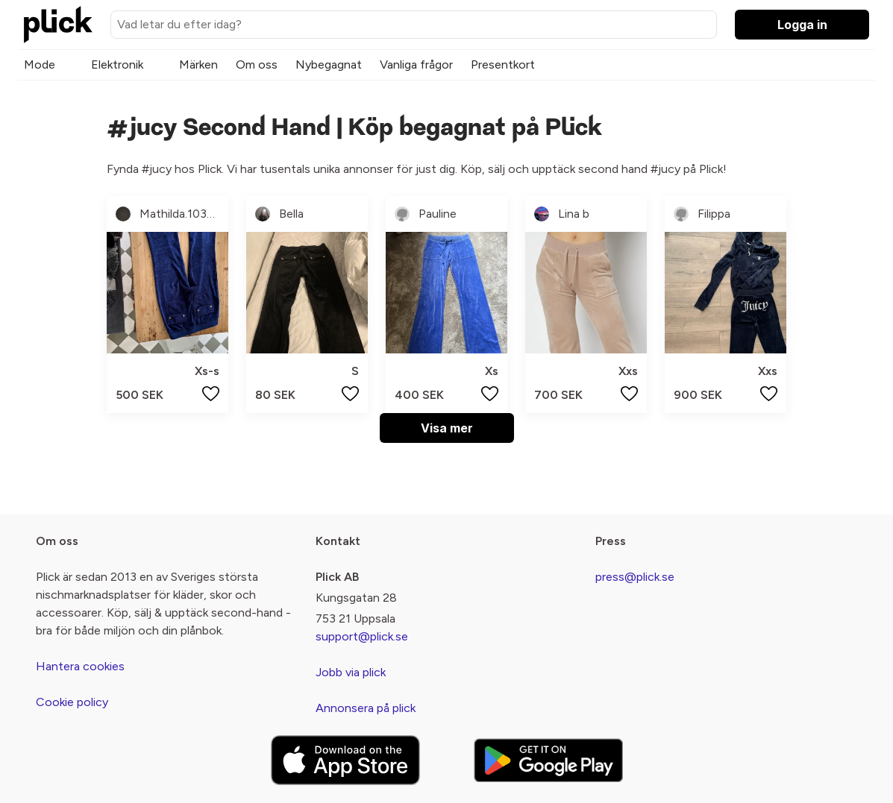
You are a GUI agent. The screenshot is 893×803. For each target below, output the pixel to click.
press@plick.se (634, 577)
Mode (39, 64)
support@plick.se (362, 636)
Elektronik (117, 64)
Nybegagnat (328, 64)
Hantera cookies (80, 666)
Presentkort (503, 64)
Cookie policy (72, 702)
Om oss (257, 64)
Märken (198, 64)
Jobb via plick (351, 672)
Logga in (802, 24)
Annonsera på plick (366, 708)
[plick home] (58, 24)
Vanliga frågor (416, 64)
